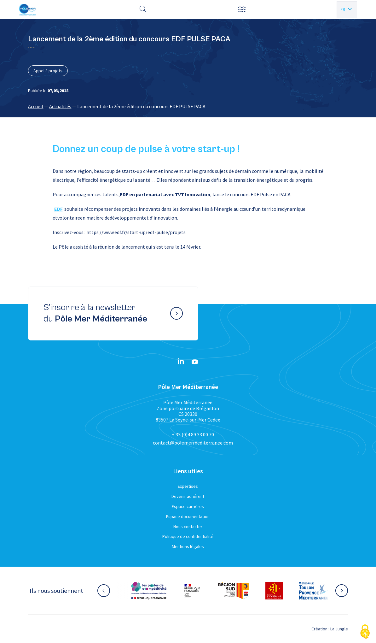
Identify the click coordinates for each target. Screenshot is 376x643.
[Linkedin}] (181, 362)
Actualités (60, 106)
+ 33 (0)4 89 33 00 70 (193, 434)
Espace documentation (188, 516)
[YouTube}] (195, 362)
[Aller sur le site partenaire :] (148, 590)
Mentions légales (188, 546)
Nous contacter (187, 526)
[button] (241, 9)
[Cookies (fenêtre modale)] (365, 632)
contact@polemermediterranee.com (193, 442)
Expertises (188, 486)
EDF (58, 209)
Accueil (35, 106)
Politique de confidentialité (187, 536)
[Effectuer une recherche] (143, 9)
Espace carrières (188, 506)
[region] (188, 106)
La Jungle (339, 629)
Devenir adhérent (187, 496)
